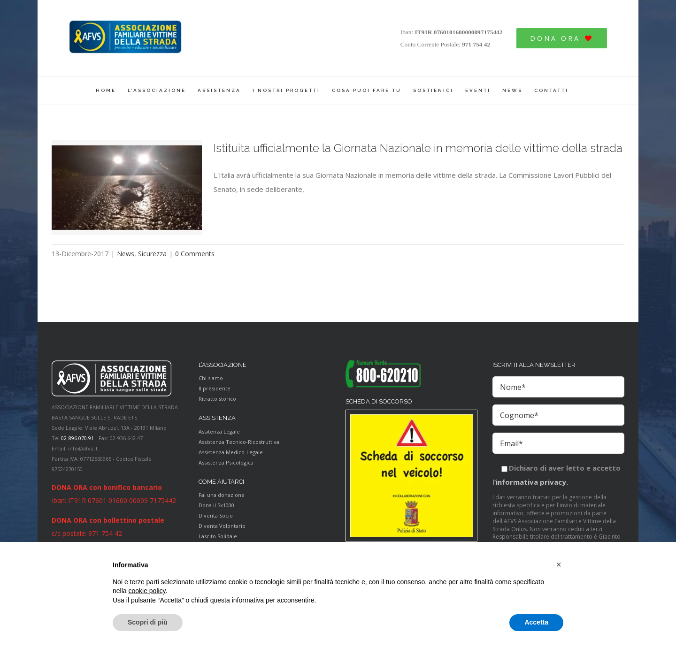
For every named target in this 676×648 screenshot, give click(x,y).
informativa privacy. (532, 482)
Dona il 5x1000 (216, 505)
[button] (558, 564)
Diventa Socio (216, 515)
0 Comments (195, 253)
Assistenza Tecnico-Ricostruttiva (239, 441)
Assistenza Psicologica (226, 462)
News (125, 253)
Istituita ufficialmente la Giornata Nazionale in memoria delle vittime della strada (418, 148)
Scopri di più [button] (148, 622)
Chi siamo (211, 377)
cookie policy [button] (146, 591)
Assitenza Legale (219, 431)
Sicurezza (152, 253)
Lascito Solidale (218, 536)
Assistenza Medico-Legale (231, 452)
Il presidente (214, 388)
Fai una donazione (222, 494)
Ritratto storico (217, 398)
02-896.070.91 (77, 438)
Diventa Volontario (222, 525)
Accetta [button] (536, 622)
